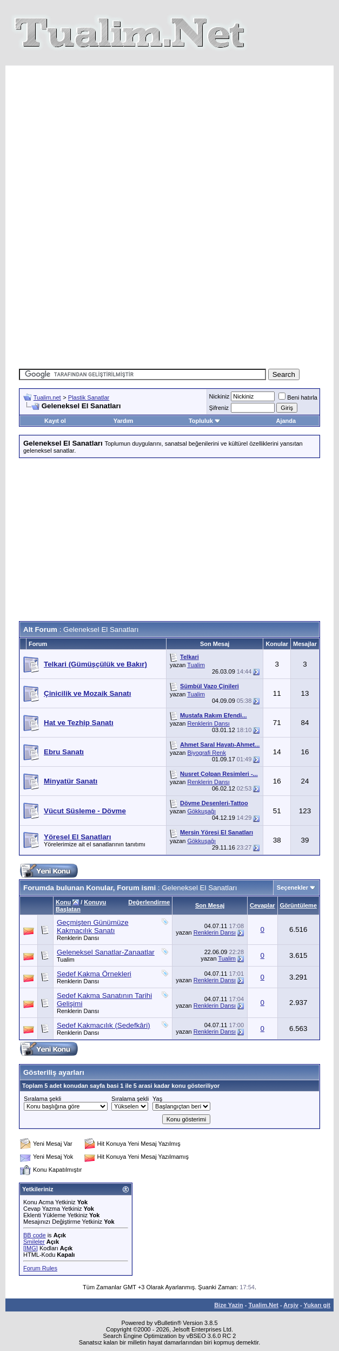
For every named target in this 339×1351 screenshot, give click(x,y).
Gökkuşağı (201, 811)
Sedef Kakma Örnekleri (94, 974)
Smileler (34, 1241)
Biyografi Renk (206, 752)
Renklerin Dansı (208, 723)
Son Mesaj (209, 905)
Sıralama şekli (42, 1098)
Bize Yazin (228, 1305)
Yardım (124, 420)
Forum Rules (40, 1268)
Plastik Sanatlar (88, 397)
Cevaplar (262, 905)
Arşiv (290, 1305)
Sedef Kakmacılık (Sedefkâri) (103, 1025)
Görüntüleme (298, 905)
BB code (34, 1235)
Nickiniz (219, 396)
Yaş (157, 1098)
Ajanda (286, 420)
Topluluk (205, 420)
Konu (63, 902)
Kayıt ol (55, 420)
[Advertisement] (178, 141)
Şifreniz (219, 407)
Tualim (196, 665)
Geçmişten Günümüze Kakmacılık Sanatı (93, 926)
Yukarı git (316, 1305)
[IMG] (30, 1248)
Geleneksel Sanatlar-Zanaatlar (106, 952)
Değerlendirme (149, 902)
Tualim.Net (263, 1305)
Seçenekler (292, 887)
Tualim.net (47, 397)
